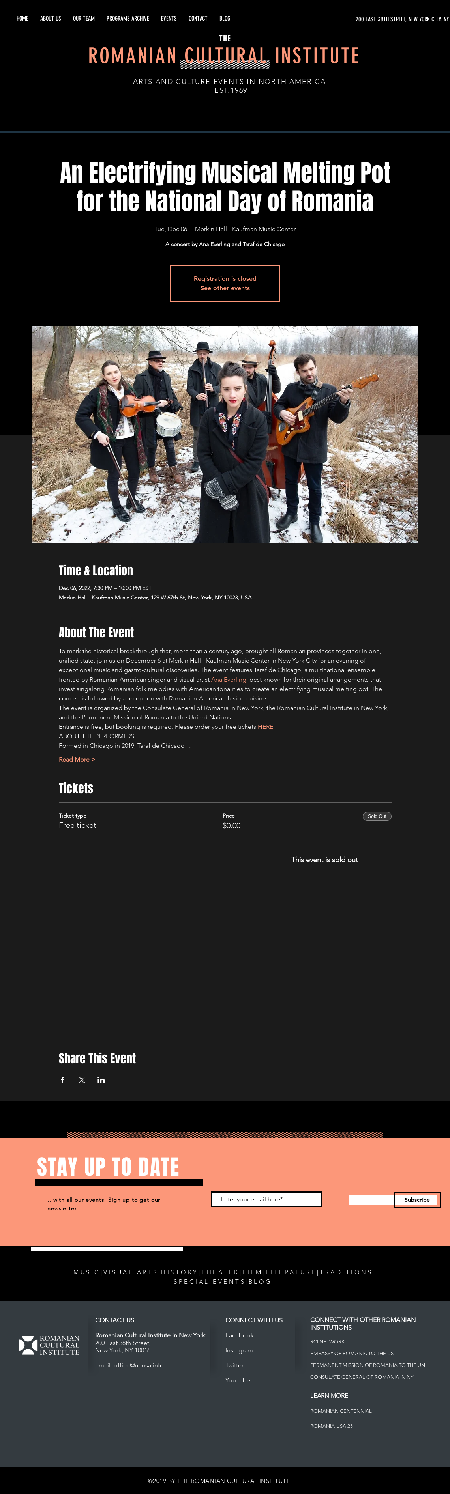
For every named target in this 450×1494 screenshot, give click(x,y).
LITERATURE (291, 1272)
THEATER (220, 1272)
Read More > (77, 759)
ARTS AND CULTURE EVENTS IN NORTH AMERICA (229, 81)
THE (225, 38)
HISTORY (180, 1272)
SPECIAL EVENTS (210, 1281)
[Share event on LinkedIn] (101, 1080)
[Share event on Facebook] (62, 1080)
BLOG (260, 1281)
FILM (252, 1272)
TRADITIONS (346, 1272)
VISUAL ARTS (130, 1272)
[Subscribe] (417, 1200)
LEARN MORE (329, 1395)
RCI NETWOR (325, 1342)
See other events (225, 288)
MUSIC (87, 1272)
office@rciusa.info (139, 1365)
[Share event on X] (82, 1080)
